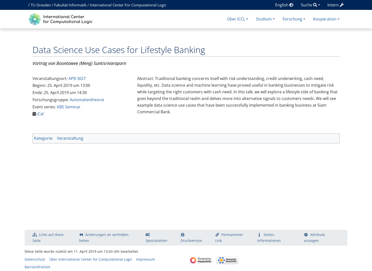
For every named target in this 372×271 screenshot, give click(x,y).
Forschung (292, 19)
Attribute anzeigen (314, 237)
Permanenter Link (229, 237)
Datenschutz (35, 259)
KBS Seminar (69, 107)
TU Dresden (41, 4)
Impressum (145, 259)
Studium (264, 19)
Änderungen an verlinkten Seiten (104, 237)
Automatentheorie (87, 99)
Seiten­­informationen (269, 237)
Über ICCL (236, 19)
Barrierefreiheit (37, 267)
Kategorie (43, 138)
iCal (40, 113)
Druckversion (191, 240)
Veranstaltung (70, 138)
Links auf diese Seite (48, 237)
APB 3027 (77, 78)
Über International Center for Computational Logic (90, 259)
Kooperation (325, 19)
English (284, 5)
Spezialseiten (157, 240)
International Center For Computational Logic (128, 4)
